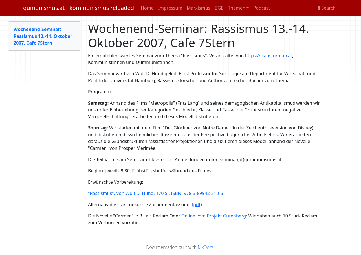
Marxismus (198, 8)
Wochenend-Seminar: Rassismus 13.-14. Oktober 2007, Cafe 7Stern (43, 36)
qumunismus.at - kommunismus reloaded (78, 8)
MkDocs (206, 247)
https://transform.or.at (268, 55)
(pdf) (197, 204)
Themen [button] (236, 8)
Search (327, 8)
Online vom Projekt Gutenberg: (214, 216)
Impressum (170, 8)
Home (147, 8)
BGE (219, 8)
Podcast (261, 8)
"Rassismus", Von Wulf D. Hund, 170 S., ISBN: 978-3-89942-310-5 (155, 193)
